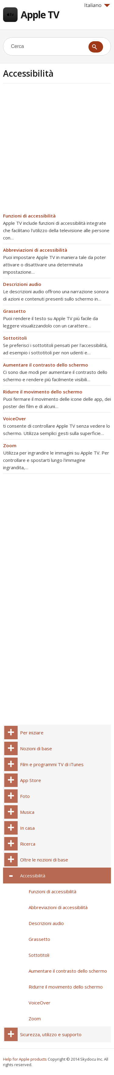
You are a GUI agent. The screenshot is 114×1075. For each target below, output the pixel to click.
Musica (27, 812)
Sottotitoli (15, 338)
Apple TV (40, 14)
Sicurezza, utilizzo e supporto (50, 1034)
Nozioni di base (36, 748)
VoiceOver (14, 418)
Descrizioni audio (22, 284)
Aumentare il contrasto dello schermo (45, 365)
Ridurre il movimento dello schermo (42, 392)
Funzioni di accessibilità (29, 216)
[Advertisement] (57, 150)
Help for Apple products (25, 1059)
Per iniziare (31, 732)
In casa (27, 828)
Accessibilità (32, 875)
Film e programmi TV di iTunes (52, 764)
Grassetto (14, 311)
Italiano (97, 5)
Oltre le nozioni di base (44, 860)
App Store (30, 780)
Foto (25, 796)
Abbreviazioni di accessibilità (35, 250)
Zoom (9, 445)
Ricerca (27, 844)
